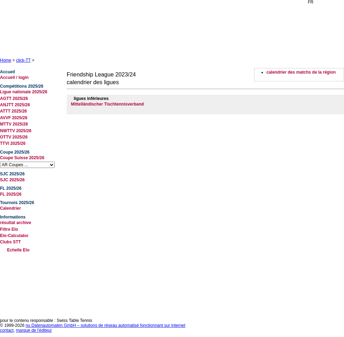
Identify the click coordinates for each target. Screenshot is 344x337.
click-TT (23, 60)
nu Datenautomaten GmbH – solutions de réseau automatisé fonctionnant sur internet (105, 325)
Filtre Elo (9, 229)
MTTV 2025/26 (14, 124)
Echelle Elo (18, 250)
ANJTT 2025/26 (15, 104)
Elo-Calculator (14, 235)
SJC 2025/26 (12, 179)
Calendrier (10, 208)
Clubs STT (10, 242)
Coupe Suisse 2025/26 (22, 157)
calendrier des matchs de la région (301, 72)
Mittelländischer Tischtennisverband (107, 104)
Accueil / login (14, 77)
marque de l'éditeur (34, 330)
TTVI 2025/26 (13, 143)
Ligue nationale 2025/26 (23, 91)
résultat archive (15, 222)
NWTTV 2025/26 (15, 130)
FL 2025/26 (10, 194)
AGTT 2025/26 (14, 98)
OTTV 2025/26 (14, 137)
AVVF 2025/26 (13, 117)
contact (7, 330)
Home (5, 60)
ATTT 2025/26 (13, 111)
